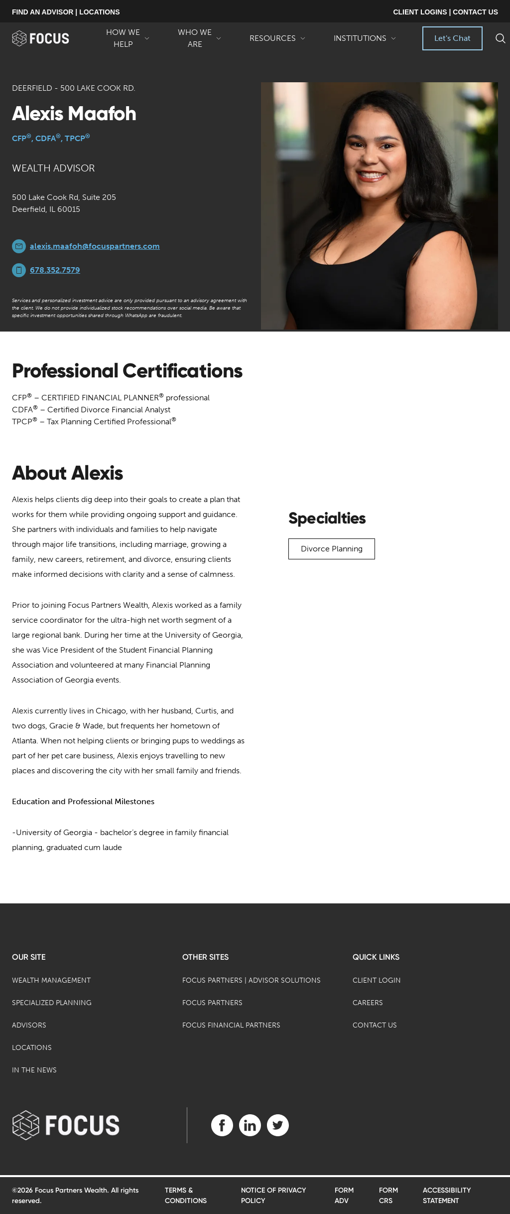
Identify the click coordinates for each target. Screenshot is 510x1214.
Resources (278, 41)
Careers (368, 1003)
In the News (34, 1070)
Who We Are (200, 38)
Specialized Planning (52, 1003)
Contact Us (375, 1025)
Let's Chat (452, 38)
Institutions (365, 41)
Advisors (29, 1025)
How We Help (128, 38)
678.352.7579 (55, 270)
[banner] (52, 38)
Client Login (377, 980)
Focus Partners (212, 1003)
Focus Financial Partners (231, 1025)
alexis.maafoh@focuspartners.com (95, 246)
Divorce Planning (332, 548)
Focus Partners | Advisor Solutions (251, 980)
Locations (32, 1047)
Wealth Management (51, 980)
